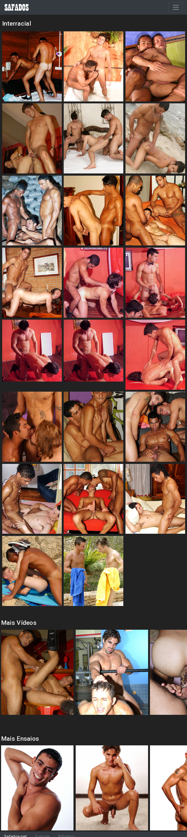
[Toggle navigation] (175, 7)
